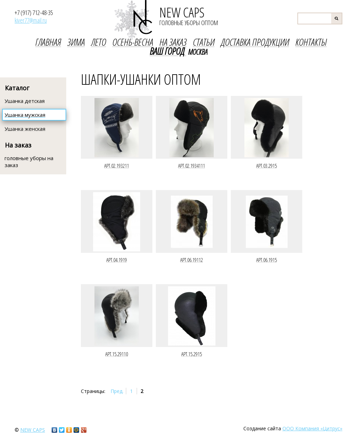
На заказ (18, 145)
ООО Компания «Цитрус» (312, 428)
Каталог (17, 88)
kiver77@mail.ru (31, 20)
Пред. (117, 391)
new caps (32, 429)
